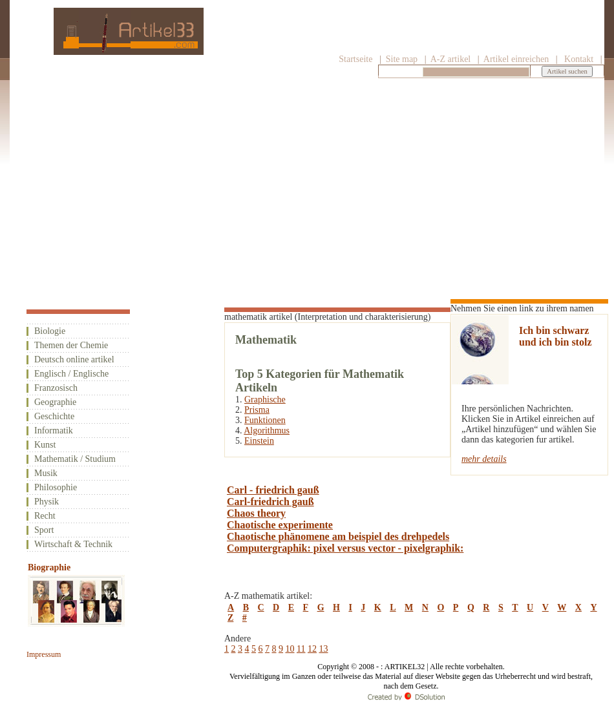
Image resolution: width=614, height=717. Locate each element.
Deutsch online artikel (74, 359)
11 (301, 649)
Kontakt (578, 59)
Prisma (257, 410)
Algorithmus (267, 430)
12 (312, 649)
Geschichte (54, 416)
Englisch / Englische (71, 374)
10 (290, 649)
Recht (45, 516)
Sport (44, 530)
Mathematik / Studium (75, 459)
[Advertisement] (307, 178)
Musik (46, 473)
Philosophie (55, 487)
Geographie (55, 402)
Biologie (49, 331)
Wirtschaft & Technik (73, 544)
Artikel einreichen (516, 59)
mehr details (484, 459)
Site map (400, 59)
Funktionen (265, 420)
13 (323, 649)
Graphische (265, 399)
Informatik (53, 430)
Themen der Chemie (71, 345)
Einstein (259, 441)
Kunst (45, 445)
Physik (46, 501)
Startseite (355, 59)
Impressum (43, 654)
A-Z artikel (450, 59)
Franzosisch (56, 388)
